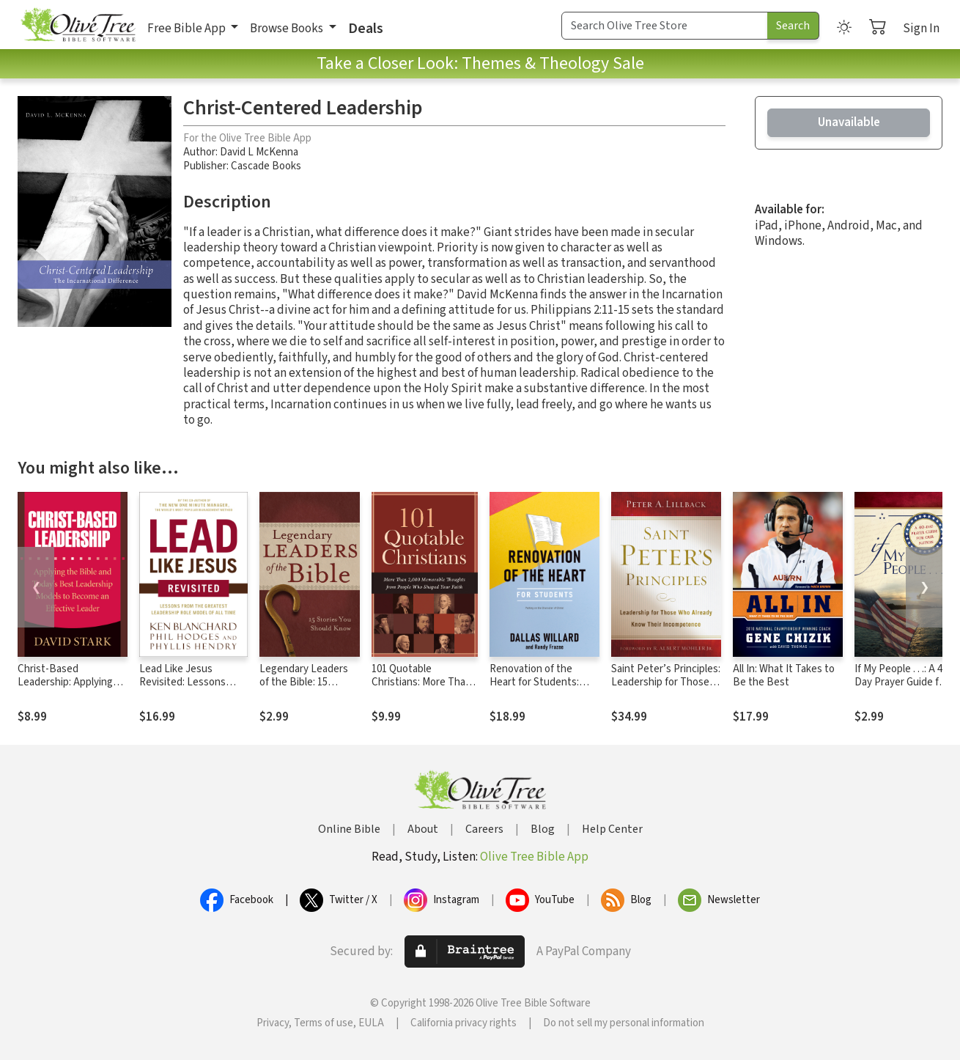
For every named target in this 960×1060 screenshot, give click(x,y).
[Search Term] (664, 26)
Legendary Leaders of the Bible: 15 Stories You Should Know (303, 689)
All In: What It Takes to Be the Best (784, 676)
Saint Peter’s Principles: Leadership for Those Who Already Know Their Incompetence (665, 689)
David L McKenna (259, 152)
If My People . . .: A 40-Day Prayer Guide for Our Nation (902, 682)
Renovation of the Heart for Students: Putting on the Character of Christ (534, 689)
